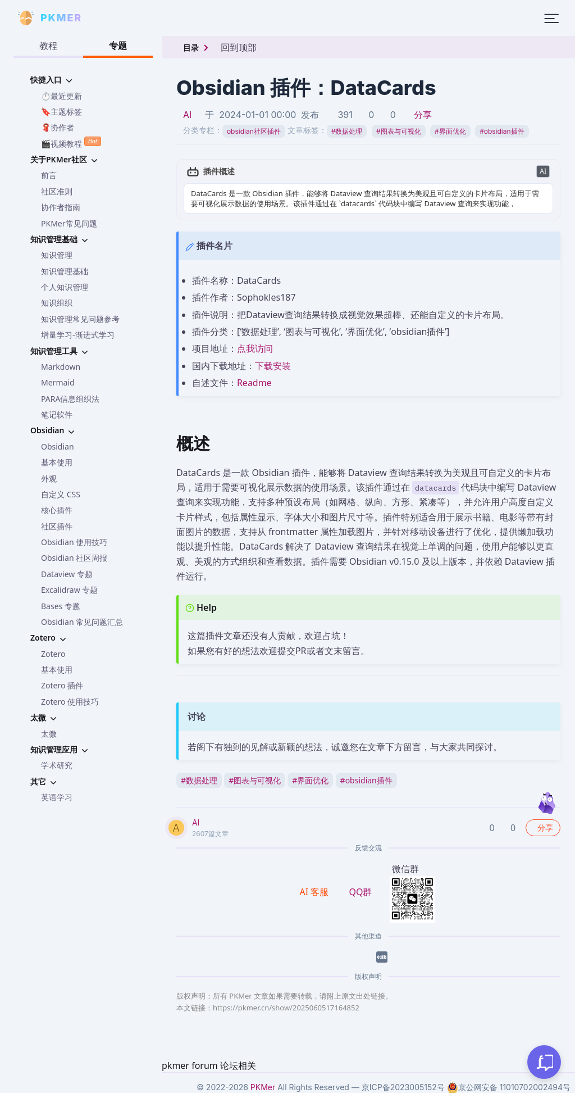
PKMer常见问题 (69, 223)
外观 (49, 478)
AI (187, 114)
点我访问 (255, 348)
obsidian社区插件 (254, 131)
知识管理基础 (64, 271)
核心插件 (56, 510)
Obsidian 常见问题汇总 (82, 621)
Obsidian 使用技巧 (74, 542)
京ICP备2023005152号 (403, 1087)
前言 (49, 175)
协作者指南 (60, 207)
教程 (48, 45)
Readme (254, 383)
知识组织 (56, 302)
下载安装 (273, 366)
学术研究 (56, 765)
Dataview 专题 (67, 574)
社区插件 (56, 526)
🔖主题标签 (61, 111)
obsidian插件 (502, 131)
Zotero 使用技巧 (70, 701)
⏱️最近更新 (61, 95)
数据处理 (347, 131)
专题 (118, 45)
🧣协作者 (57, 127)
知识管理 (56, 255)
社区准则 (56, 191)
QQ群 (360, 892)
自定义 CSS (60, 494)
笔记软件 (56, 414)
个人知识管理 (64, 287)
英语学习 (56, 797)
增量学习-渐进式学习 (78, 334)
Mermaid (58, 382)
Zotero (53, 653)
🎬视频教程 (71, 142)
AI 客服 (315, 892)
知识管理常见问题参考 (80, 319)
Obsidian (57, 446)
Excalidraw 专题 (69, 589)
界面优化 (450, 131)
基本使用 (56, 462)
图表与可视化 (398, 131)
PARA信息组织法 (70, 398)
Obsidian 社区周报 (74, 557)
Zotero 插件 (62, 685)
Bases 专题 (60, 606)
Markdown (60, 366)
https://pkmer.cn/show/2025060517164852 (286, 1008)
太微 (49, 733)
